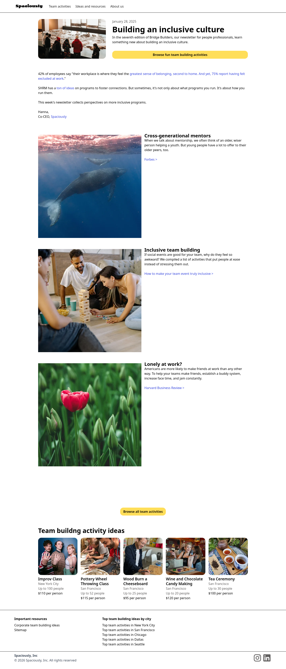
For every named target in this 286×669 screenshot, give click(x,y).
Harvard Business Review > (164, 388)
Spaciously (59, 116)
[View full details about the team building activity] (57, 567)
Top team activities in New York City (128, 625)
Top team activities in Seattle (123, 644)
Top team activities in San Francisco (128, 630)
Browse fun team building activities (180, 55)
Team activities (60, 6)
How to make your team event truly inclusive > (178, 273)
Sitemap (20, 630)
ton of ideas (65, 88)
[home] (29, 6)
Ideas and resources (90, 6)
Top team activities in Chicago (124, 635)
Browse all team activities (143, 511)
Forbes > (150, 159)
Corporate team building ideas (37, 625)
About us (117, 6)
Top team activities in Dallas (123, 639)
